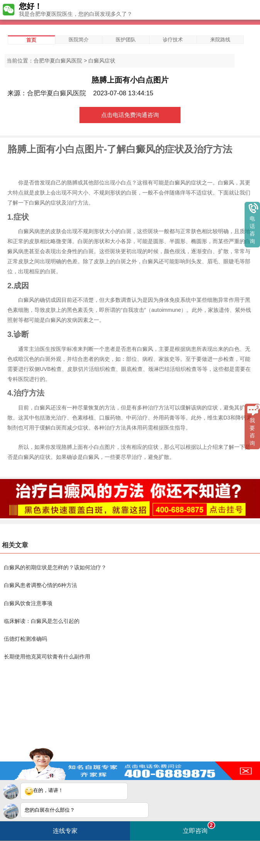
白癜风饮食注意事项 (28, 603)
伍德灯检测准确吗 (25, 639)
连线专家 (65, 830)
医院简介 (79, 39)
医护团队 (126, 39)
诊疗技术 (173, 39)
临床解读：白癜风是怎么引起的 (41, 621)
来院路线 (220, 39)
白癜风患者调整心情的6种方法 (40, 585)
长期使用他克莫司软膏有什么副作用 (47, 656)
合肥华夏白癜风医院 (58, 61)
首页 (31, 40)
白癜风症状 (101, 61)
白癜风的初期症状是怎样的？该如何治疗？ (55, 567)
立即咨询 (199, 827)
